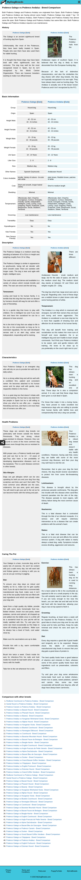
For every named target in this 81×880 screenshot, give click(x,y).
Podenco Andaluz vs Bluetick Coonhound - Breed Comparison (29, 728)
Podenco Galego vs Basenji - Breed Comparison (24, 787)
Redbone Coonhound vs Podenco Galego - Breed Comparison (29, 775)
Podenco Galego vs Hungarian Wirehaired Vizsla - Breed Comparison (32, 790)
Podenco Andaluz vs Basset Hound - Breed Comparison (27, 710)
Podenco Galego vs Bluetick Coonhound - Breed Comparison (29, 799)
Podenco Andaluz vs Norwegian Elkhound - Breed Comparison (29, 731)
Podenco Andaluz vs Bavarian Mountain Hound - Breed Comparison (31, 736)
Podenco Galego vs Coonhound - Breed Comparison (26, 805)
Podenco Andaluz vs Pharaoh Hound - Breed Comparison (27, 713)
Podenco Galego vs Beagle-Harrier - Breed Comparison (27, 813)
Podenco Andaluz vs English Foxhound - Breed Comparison (28, 766)
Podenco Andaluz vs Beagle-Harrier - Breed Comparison (27, 742)
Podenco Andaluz (57, 33)
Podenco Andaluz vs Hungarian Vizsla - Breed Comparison (28, 725)
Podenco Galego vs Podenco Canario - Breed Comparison (28, 828)
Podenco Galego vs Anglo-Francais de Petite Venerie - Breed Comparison (34, 819)
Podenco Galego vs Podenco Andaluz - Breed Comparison (28, 840)
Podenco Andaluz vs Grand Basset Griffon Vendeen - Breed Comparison (33, 760)
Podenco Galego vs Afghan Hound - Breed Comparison (27, 793)
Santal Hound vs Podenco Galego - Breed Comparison (26, 778)
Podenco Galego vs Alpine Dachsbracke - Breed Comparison (29, 822)
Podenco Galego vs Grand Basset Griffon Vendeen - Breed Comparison (33, 834)
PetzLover (42, 871)
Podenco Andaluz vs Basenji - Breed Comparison (24, 716)
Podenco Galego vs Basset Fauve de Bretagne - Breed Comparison (31, 811)
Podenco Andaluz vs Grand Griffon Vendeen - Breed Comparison (30, 772)
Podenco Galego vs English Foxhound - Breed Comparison (28, 843)
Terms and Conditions (26, 871)
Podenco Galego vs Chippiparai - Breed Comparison (26, 837)
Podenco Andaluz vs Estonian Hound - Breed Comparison (28, 769)
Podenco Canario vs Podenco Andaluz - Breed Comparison (28, 707)
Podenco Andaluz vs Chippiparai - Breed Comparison (26, 763)
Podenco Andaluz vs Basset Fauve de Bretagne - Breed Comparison (32, 739)
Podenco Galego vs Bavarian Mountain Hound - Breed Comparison (31, 808)
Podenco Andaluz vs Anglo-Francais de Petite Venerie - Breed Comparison (34, 748)
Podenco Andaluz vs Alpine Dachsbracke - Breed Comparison (29, 751)
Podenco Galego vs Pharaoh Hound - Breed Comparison (27, 784)
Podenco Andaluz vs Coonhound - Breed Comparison (26, 733)
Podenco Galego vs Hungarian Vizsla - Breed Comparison (28, 796)
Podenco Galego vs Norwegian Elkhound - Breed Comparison (29, 802)
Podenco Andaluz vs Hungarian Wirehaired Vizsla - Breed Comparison (32, 719)
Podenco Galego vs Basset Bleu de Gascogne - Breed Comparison (31, 825)
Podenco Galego (19, 33)
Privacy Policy (8, 871)
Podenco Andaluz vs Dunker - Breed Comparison (24, 757)
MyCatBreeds (72, 871)
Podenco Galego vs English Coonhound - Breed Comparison (29, 816)
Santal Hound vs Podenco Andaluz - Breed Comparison (27, 704)
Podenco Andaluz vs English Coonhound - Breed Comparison (29, 745)
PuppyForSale (56, 871)
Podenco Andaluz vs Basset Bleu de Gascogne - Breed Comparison (31, 754)
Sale (27, 33)
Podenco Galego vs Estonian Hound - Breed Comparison (27, 846)
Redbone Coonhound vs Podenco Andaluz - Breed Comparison (30, 701)
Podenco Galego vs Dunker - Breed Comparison (24, 831)
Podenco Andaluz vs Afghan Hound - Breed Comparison (27, 722)
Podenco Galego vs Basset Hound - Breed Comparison (27, 781)
